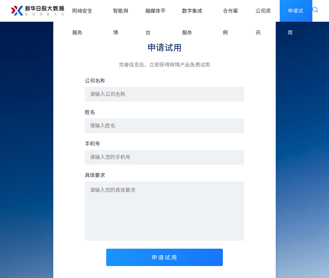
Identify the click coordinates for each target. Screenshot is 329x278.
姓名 (90, 112)
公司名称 (95, 80)
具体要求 (95, 175)
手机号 (92, 143)
